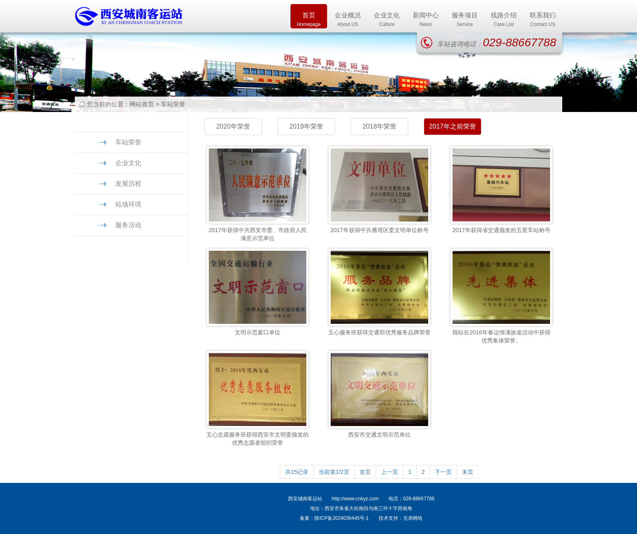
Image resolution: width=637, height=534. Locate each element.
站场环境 (128, 204)
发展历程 (128, 183)
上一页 (389, 472)
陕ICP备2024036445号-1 (341, 518)
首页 (308, 20)
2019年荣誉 (306, 126)
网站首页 (142, 104)
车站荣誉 (173, 104)
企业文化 (386, 20)
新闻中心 (425, 20)
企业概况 (347, 20)
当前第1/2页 (333, 472)
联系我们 (542, 20)
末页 (467, 472)
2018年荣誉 (379, 126)
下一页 (443, 472)
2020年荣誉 (233, 126)
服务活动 (128, 225)
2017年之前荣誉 (452, 126)
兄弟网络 (412, 518)
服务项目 (464, 20)
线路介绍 (503, 20)
